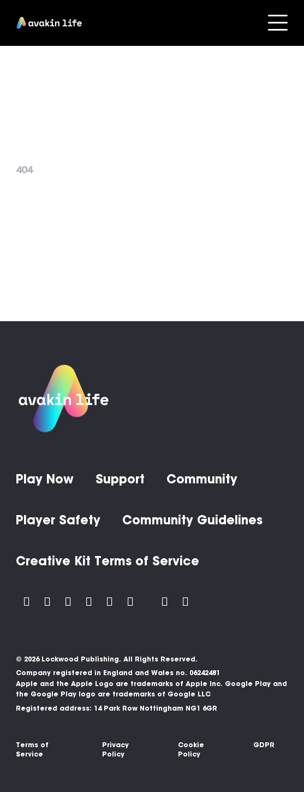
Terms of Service (32, 749)
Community (201, 479)
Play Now (45, 479)
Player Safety (58, 520)
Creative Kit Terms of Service (107, 561)
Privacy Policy (115, 749)
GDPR (264, 745)
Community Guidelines (192, 520)
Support (120, 479)
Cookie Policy (191, 749)
